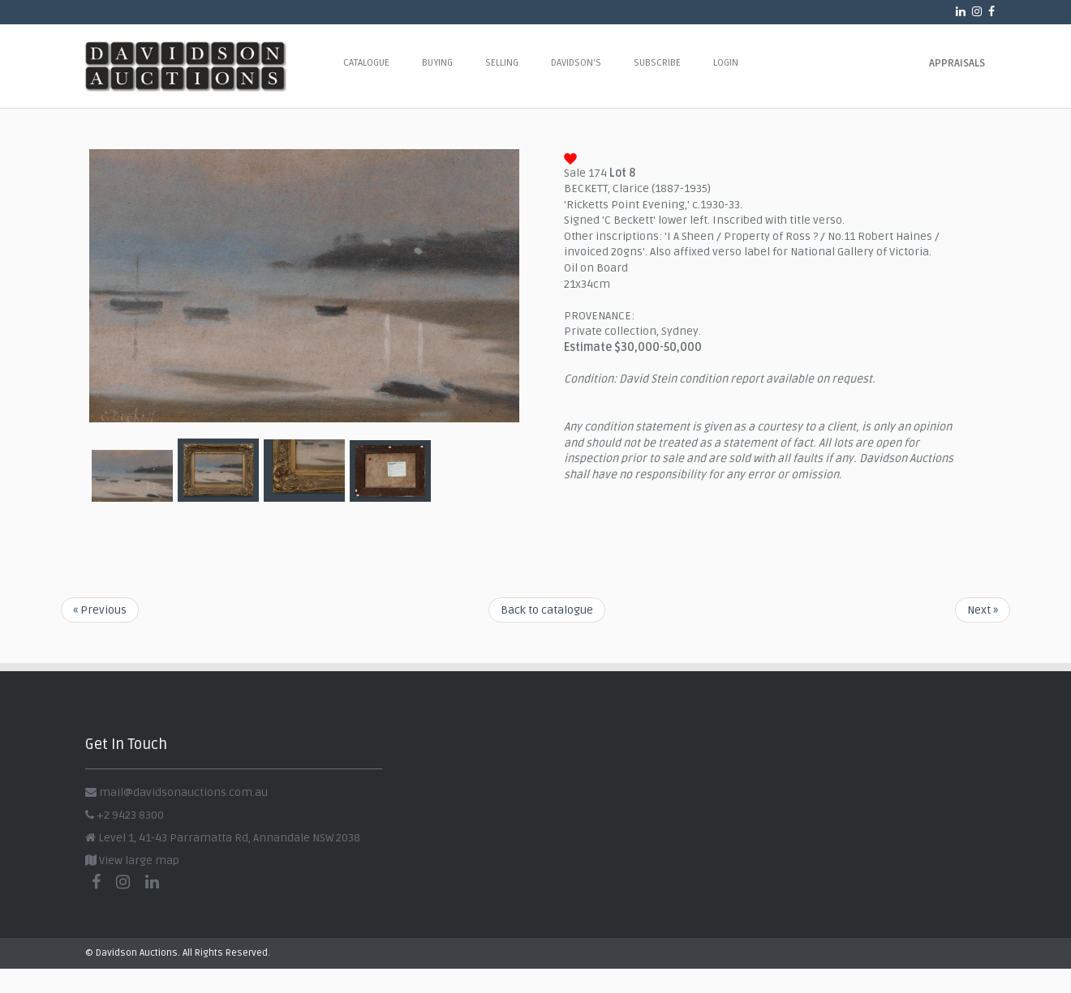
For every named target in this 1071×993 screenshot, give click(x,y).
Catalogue (366, 63)
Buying (437, 63)
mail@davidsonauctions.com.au (183, 792)
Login (725, 63)
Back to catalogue (547, 610)
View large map (132, 860)
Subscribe (657, 63)
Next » (982, 610)
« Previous (100, 610)
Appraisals (957, 63)
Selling (501, 63)
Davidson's (576, 63)
